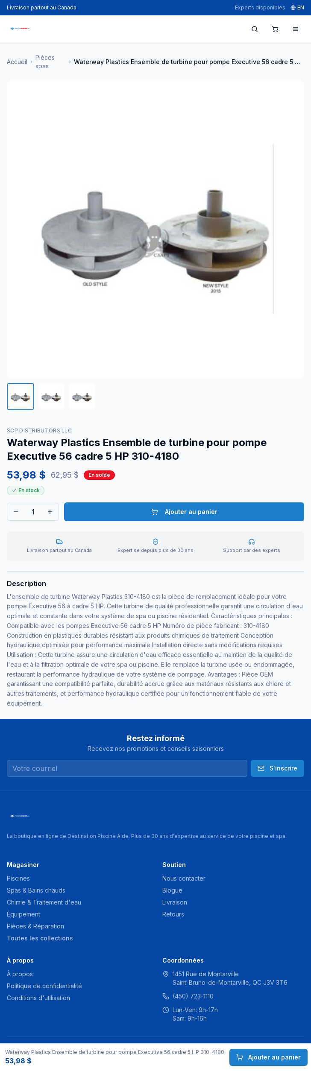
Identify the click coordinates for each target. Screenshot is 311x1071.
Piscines (18, 878)
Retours (173, 914)
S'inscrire (277, 768)
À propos (20, 974)
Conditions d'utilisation (38, 997)
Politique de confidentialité (44, 985)
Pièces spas (45, 62)
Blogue (172, 890)
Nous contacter (183, 878)
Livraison (174, 902)
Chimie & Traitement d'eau (44, 902)
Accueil (17, 61)
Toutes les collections (40, 938)
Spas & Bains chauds (36, 890)
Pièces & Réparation (35, 926)
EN (297, 7)
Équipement (23, 914)
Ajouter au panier (184, 511)
